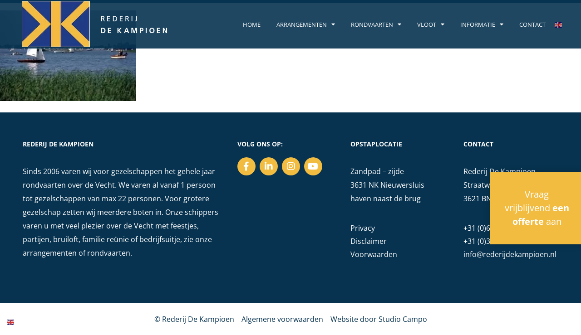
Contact (532, 24)
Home (252, 24)
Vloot (430, 24)
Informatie (481, 24)
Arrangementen (305, 24)
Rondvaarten (376, 24)
